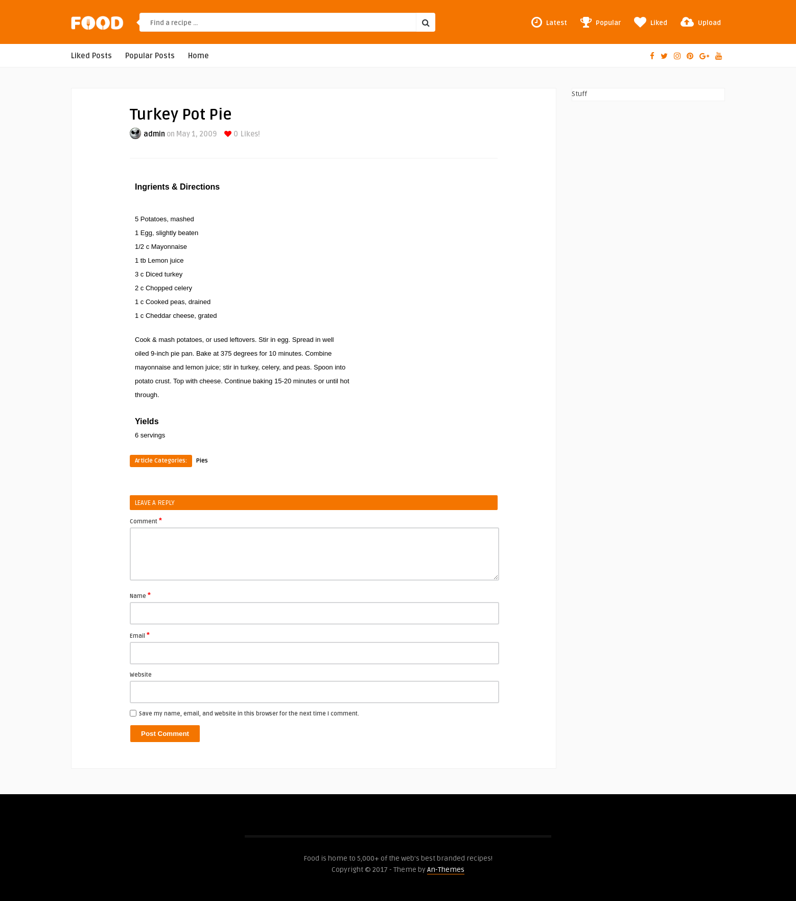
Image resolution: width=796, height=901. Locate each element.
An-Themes (445, 869)
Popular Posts (150, 56)
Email (140, 635)
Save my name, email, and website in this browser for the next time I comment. (249, 713)
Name (140, 595)
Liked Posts (91, 56)
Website (141, 675)
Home (198, 56)
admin (154, 134)
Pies (202, 461)
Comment (146, 520)
